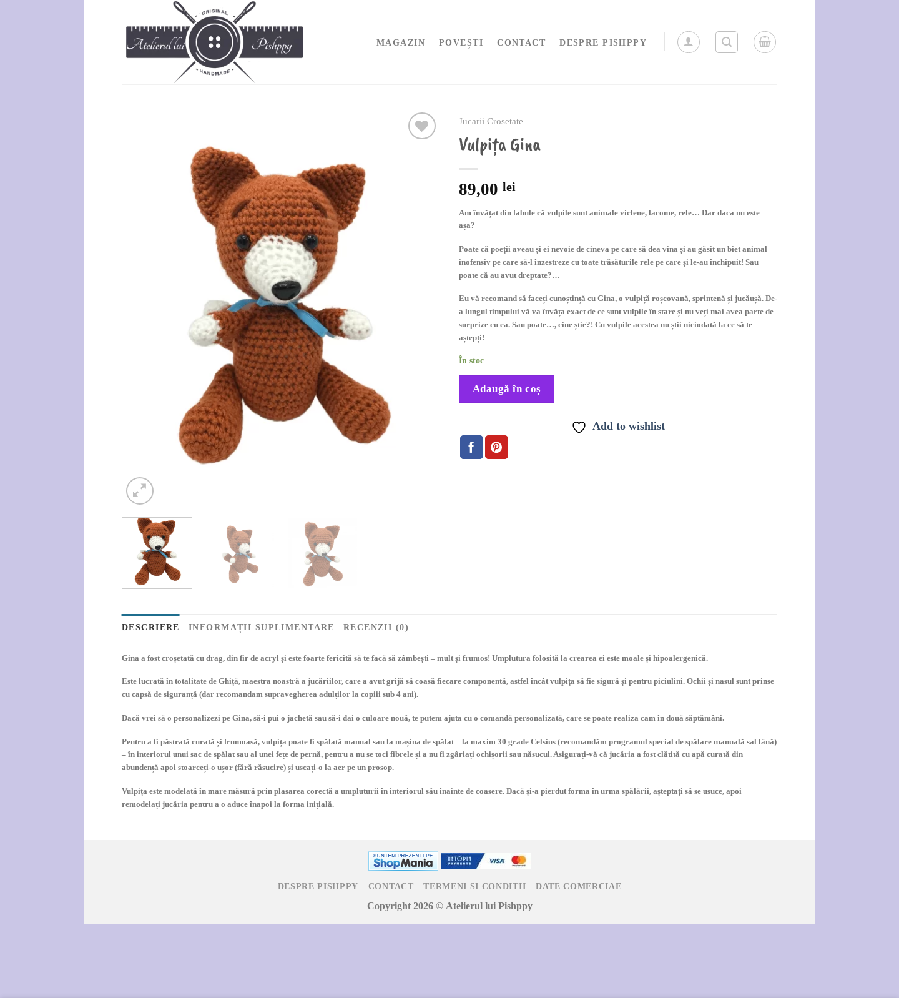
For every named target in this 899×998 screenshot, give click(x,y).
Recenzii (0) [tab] (376, 626)
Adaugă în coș (507, 389)
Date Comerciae (579, 886)
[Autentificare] (688, 42)
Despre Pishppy (603, 42)
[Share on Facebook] (471, 446)
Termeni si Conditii (474, 886)
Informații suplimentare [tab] (262, 626)
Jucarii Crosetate (491, 121)
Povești (461, 42)
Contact (521, 42)
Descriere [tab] (151, 626)
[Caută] (726, 42)
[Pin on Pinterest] (496, 446)
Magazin (400, 42)
